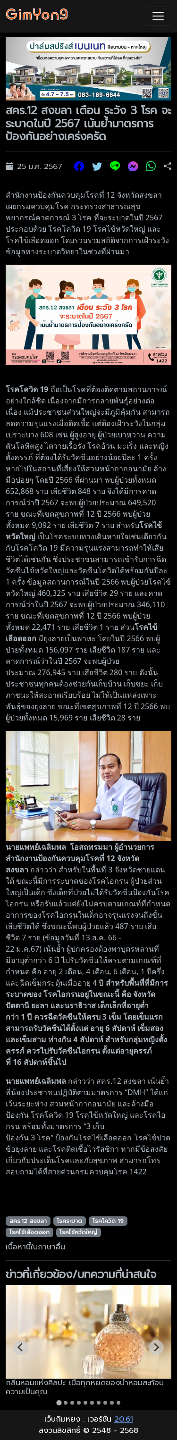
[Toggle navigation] (158, 16)
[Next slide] (156, 1347)
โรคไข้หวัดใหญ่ (78, 1232)
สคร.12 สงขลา (28, 1221)
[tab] (58, 1402)
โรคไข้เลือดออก (29, 1232)
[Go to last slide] (20, 1347)
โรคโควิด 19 (108, 1221)
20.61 (123, 1419)
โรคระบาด (69, 1221)
